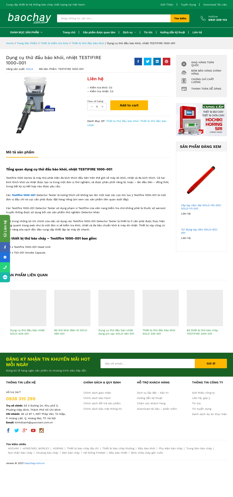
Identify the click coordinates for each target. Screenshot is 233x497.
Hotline (213, 16)
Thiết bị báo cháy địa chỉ (83, 448)
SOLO (29, 68)
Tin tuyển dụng (201, 408)
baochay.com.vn (35, 463)
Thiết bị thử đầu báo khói (122, 120)
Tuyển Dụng (188, 4)
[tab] (22, 153)
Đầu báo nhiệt (118, 452)
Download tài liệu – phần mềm (157, 408)
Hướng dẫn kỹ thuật (172, 32)
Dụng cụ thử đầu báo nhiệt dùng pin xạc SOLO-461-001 (116, 332)
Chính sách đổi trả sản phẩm (102, 403)
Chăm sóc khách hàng (151, 403)
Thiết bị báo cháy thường (118, 448)
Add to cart (129, 105)
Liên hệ (197, 32)
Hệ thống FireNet (94, 452)
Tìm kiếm (180, 18)
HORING (58, 448)
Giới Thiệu (166, 4)
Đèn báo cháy (71, 452)
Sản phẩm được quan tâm (99, 32)
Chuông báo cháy (47, 452)
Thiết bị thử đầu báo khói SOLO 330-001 (159, 332)
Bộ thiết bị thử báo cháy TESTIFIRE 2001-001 (202, 332)
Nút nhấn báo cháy (20, 452)
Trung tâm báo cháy (199, 448)
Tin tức (148, 32)
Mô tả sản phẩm (20, 152)
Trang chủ (69, 32)
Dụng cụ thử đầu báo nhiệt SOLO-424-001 (27, 332)
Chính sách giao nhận (97, 392)
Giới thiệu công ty (203, 392)
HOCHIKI (13, 448)
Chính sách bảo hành (97, 397)
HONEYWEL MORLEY (36, 448)
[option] (28, 316)
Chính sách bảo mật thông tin (102, 408)
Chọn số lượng (95, 101)
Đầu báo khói (146, 448)
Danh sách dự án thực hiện (209, 414)
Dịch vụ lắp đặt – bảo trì (152, 392)
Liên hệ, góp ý (201, 397)
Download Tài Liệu (215, 4)
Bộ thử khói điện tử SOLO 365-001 (70, 332)
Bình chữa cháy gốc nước (147, 452)
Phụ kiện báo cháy (171, 448)
